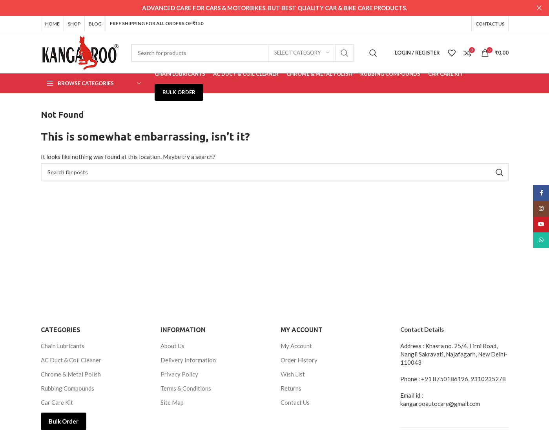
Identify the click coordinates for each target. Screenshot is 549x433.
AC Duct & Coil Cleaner (71, 359)
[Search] (242, 52)
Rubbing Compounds (67, 387)
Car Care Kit (57, 402)
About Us (172, 345)
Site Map (172, 402)
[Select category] (302, 52)
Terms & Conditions (186, 387)
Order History (299, 359)
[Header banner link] (262, 8)
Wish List (293, 373)
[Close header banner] (539, 8)
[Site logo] (80, 51)
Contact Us (295, 402)
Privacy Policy (179, 373)
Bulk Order (63, 420)
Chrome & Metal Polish (71, 373)
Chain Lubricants (62, 345)
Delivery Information (188, 359)
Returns (291, 387)
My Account (296, 345)
